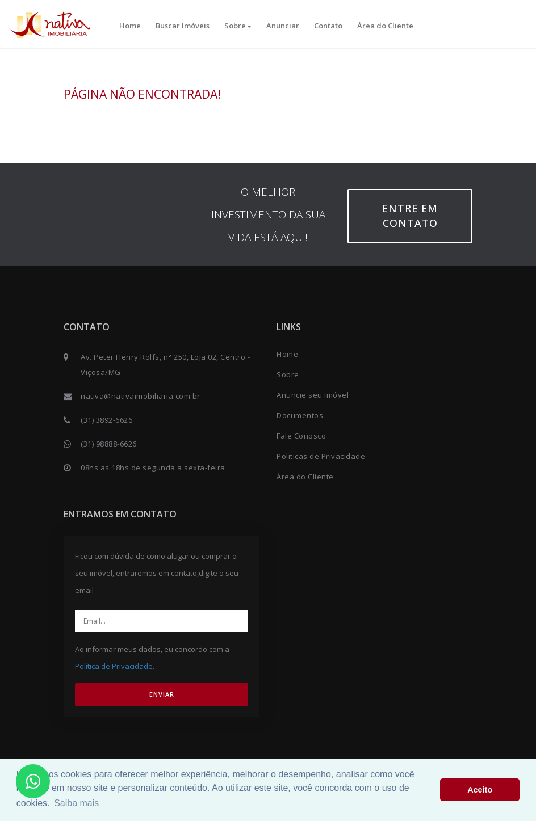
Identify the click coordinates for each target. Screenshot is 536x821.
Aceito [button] (479, 789)
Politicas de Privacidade (321, 456)
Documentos (300, 415)
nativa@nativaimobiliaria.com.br (140, 396)
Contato (328, 25)
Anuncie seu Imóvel (313, 395)
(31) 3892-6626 (106, 420)
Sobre (238, 25)
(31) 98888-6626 (109, 444)
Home (130, 25)
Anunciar (282, 25)
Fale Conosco (301, 436)
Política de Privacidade (114, 666)
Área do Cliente (385, 25)
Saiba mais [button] (76, 803)
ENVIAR (161, 694)
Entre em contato (410, 215)
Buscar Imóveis (183, 25)
